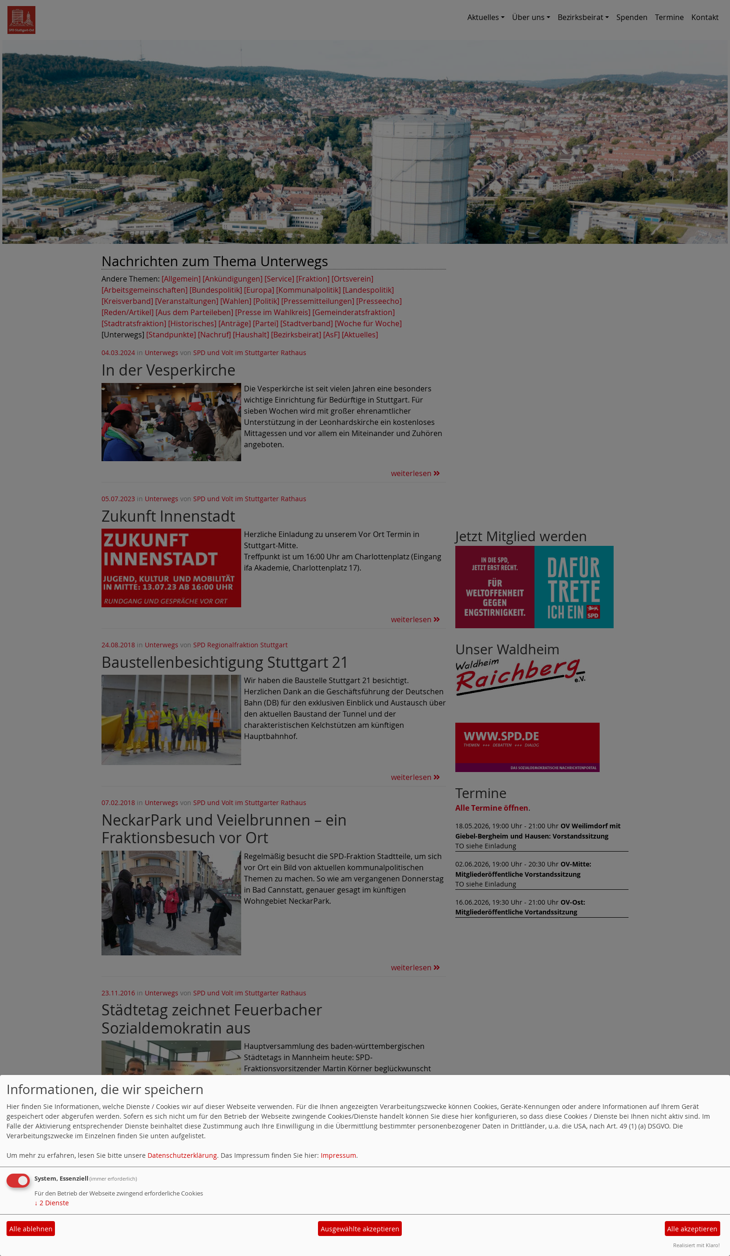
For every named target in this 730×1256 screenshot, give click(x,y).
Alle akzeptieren (692, 1228)
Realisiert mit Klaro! (696, 1245)
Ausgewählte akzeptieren (360, 1228)
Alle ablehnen (31, 1228)
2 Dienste (51, 1202)
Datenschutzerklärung (182, 1155)
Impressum (338, 1155)
